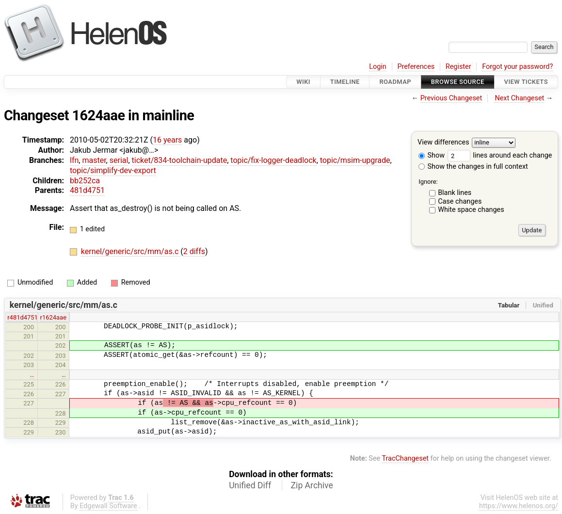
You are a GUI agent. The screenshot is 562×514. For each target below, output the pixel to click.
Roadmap (395, 81)
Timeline (345, 81)
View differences (443, 143)
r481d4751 (22, 317)
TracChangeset (405, 458)
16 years (167, 140)
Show (431, 155)
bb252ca (85, 180)
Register (458, 67)
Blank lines (454, 193)
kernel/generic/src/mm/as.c (130, 251)
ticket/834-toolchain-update (179, 160)
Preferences (415, 67)
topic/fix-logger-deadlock (273, 160)
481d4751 (87, 190)
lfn (74, 160)
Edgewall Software (108, 506)
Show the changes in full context (473, 166)
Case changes (460, 201)
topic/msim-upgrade (355, 160)
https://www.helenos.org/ (518, 506)
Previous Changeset (451, 98)
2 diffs (194, 251)
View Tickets (526, 81)
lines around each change (500, 155)
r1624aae (53, 317)
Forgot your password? (517, 67)
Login (377, 67)
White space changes (471, 210)
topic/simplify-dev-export (113, 170)
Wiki (303, 81)
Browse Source (457, 81)
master (94, 160)
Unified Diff (250, 485)
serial (119, 160)
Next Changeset (519, 98)
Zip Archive (312, 485)
